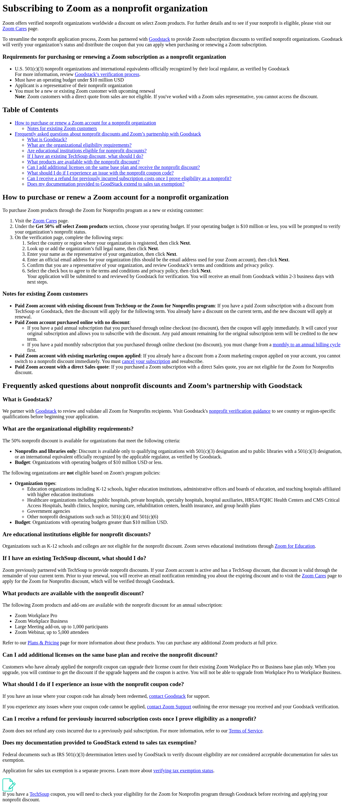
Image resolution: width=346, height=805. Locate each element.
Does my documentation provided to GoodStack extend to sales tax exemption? (105, 184)
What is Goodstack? (47, 139)
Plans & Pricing (43, 642)
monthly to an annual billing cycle (306, 344)
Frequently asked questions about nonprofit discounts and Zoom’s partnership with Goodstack (108, 134)
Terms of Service (245, 730)
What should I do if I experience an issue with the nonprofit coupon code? (100, 172)
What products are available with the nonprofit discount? (83, 161)
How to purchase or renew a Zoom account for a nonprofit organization (85, 122)
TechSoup (39, 794)
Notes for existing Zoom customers (62, 128)
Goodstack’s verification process (107, 74)
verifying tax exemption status (183, 770)
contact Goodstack (167, 696)
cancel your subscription (146, 361)
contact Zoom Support (169, 706)
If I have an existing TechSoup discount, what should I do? (85, 156)
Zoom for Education (295, 546)
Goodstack (159, 39)
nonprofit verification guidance (240, 411)
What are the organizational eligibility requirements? (79, 145)
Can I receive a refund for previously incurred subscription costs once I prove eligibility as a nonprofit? (129, 178)
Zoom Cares (14, 28)
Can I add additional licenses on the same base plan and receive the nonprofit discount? (113, 167)
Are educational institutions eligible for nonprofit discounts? (87, 150)
